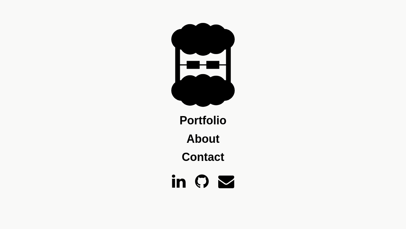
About (203, 139)
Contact (203, 157)
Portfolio (203, 120)
